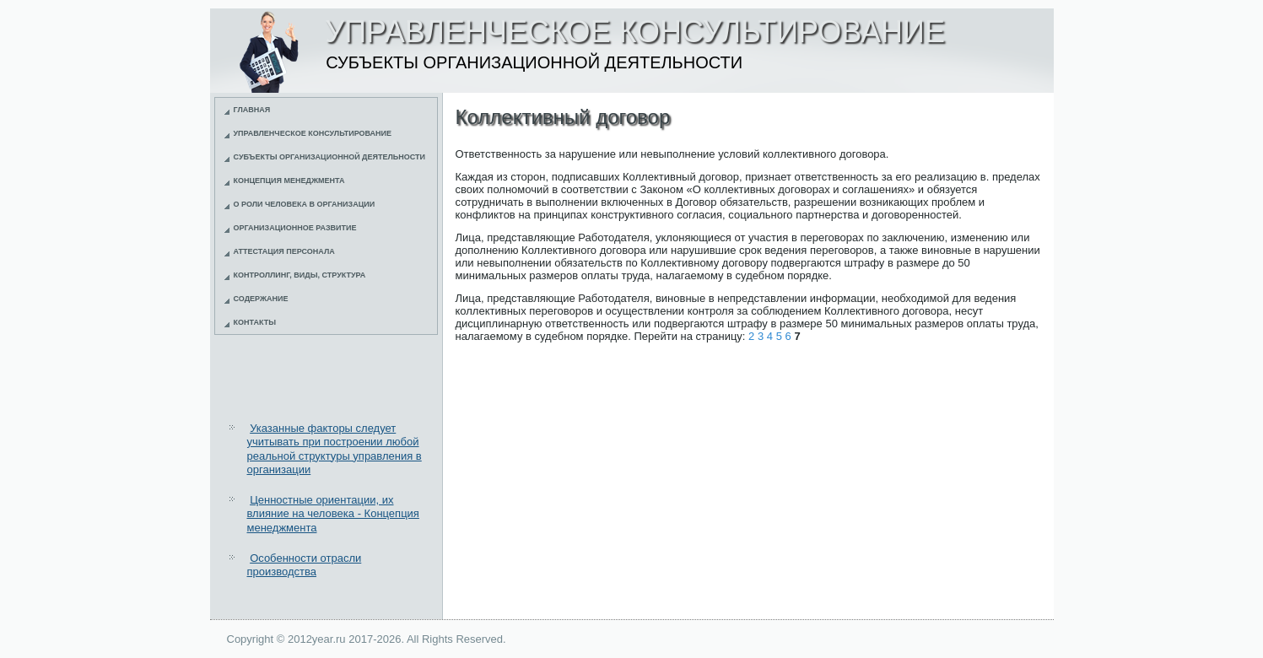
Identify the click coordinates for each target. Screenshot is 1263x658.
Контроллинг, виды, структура (300, 275)
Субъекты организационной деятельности (330, 157)
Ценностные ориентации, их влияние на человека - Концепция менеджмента (333, 514)
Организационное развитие (295, 228)
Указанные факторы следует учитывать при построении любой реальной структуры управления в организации (334, 449)
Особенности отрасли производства (304, 565)
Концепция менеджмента (289, 180)
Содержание (261, 298)
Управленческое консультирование (313, 133)
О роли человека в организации (304, 204)
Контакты (255, 322)
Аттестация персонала (284, 251)
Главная (252, 109)
